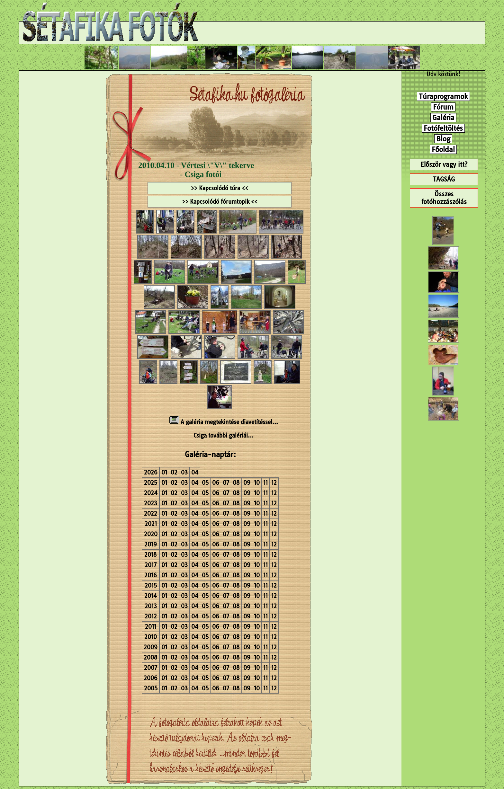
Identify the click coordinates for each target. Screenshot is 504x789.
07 (226, 482)
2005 (151, 688)
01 (164, 472)
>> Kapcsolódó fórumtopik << (219, 201)
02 (174, 472)
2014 (150, 595)
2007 (150, 667)
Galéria (443, 117)
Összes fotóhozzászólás (444, 198)
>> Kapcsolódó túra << (219, 188)
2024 (151, 493)
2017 (151, 565)
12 (274, 482)
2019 (150, 544)
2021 (151, 523)
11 (265, 482)
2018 (150, 554)
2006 (151, 678)
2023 (150, 503)
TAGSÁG (444, 179)
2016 (150, 575)
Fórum (443, 107)
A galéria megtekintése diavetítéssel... (223, 422)
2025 (150, 482)
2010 (150, 637)
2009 (151, 647)
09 (246, 482)
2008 (151, 657)
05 (205, 482)
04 (194, 472)
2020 (151, 534)
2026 (151, 472)
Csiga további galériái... (224, 435)
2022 (150, 513)
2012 (151, 616)
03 (184, 472)
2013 (151, 606)
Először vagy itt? (443, 164)
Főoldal (443, 149)
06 (215, 482)
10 (257, 482)
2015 (151, 585)
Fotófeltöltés (443, 128)
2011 (150, 626)
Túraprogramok (443, 96)
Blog (443, 139)
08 (236, 482)
